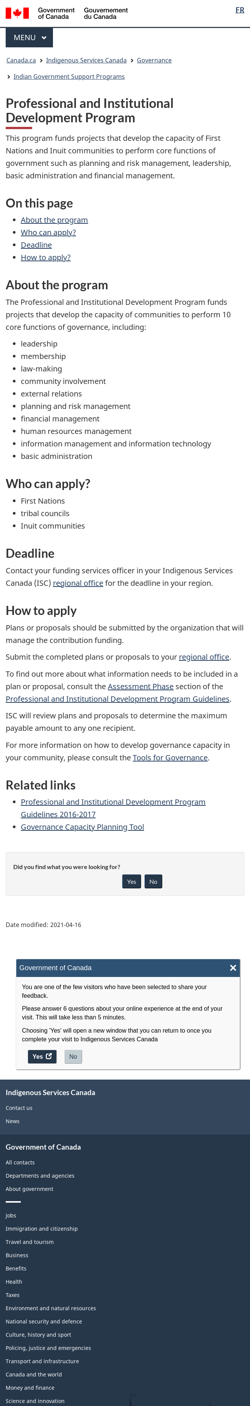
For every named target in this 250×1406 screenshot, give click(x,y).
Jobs (11, 1215)
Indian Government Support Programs (69, 76)
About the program (54, 220)
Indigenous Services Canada (86, 60)
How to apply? (46, 257)
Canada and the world (34, 1374)
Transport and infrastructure (42, 1361)
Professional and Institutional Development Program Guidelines (118, 699)
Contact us (19, 1107)
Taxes (13, 1294)
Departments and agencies (40, 1175)
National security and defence (44, 1321)
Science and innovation (35, 1400)
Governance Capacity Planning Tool (82, 827)
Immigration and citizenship (42, 1228)
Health (14, 1281)
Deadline (36, 245)
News (13, 1121)
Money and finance (30, 1387)
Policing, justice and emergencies (48, 1347)
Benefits (16, 1268)
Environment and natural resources (51, 1308)
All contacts (20, 1162)
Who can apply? (48, 232)
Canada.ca (21, 60)
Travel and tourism (30, 1241)
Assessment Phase (141, 686)
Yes (131, 881)
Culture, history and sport (38, 1334)
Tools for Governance (170, 757)
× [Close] (233, 968)
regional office (78, 583)
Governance (154, 60)
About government (29, 1188)
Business (17, 1255)
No (73, 1056)
